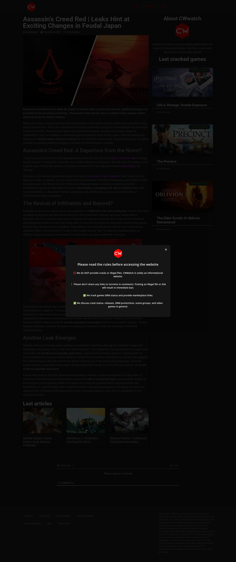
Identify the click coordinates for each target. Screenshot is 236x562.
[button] (166, 249)
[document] (118, 281)
